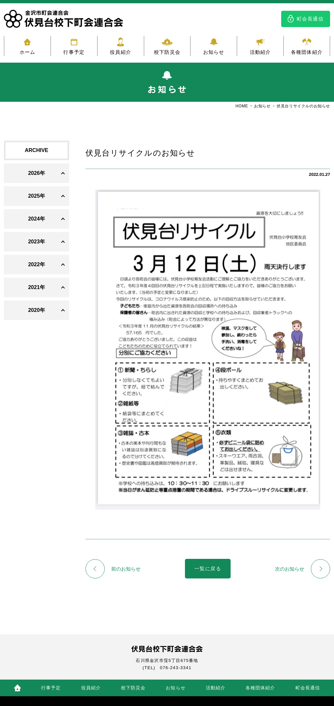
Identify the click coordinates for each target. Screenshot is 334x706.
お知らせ (213, 52)
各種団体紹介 (307, 52)
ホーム (28, 52)
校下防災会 (167, 52)
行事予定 (73, 52)
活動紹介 (260, 52)
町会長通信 (310, 19)
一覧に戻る (207, 569)
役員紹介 (120, 52)
